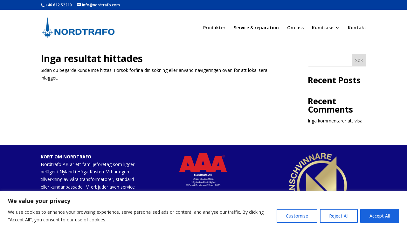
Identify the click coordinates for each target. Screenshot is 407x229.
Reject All (338, 216)
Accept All (379, 216)
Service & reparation (256, 28)
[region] (203, 210)
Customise (297, 216)
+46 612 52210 (58, 5)
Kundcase (322, 28)
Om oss (295, 28)
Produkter (214, 28)
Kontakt (357, 28)
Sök (359, 60)
